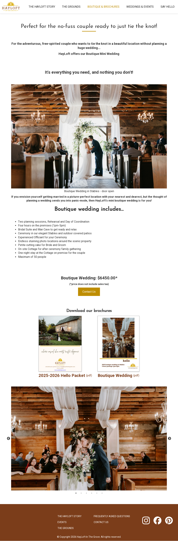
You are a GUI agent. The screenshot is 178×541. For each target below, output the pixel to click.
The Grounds (71, 6)
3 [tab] (86, 493)
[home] (12, 7)
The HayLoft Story (42, 6)
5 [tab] (97, 493)
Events (62, 522)
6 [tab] (102, 493)
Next (169, 438)
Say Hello (168, 6)
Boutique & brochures (103, 6)
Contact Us (89, 291)
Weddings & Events (140, 6)
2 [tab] (81, 493)
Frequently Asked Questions (112, 516)
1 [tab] (76, 493)
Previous (8, 438)
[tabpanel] (89, 438)
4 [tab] (91, 493)
